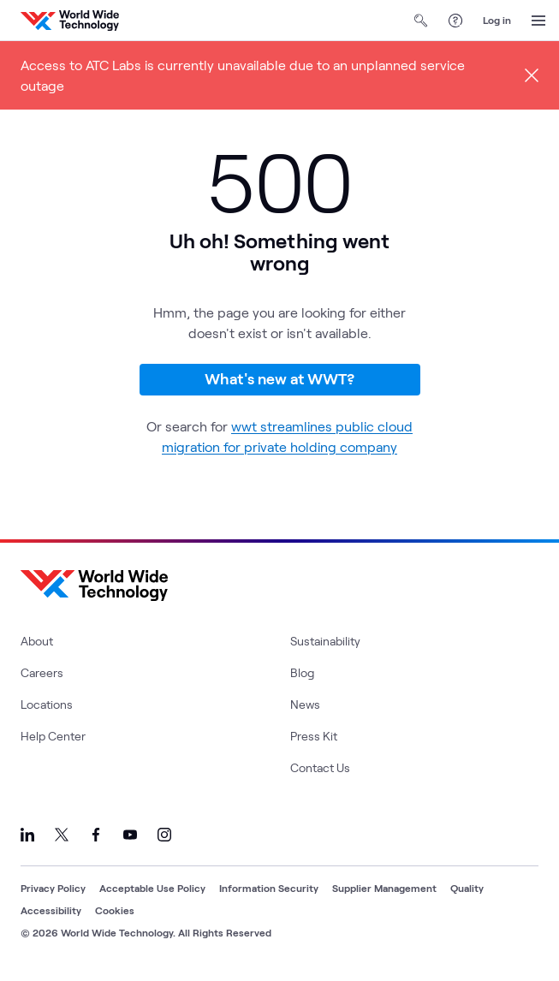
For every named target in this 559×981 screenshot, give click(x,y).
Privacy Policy (53, 888)
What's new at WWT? (279, 378)
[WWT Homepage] (70, 20)
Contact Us (320, 767)
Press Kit (313, 735)
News (305, 704)
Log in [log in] (497, 20)
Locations (47, 704)
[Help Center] (455, 20)
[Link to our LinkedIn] (27, 834)
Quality (467, 888)
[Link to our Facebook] (96, 834)
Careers (42, 672)
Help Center (53, 735)
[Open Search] (421, 20)
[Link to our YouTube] (130, 834)
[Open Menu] (538, 20)
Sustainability (325, 640)
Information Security (268, 888)
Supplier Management (384, 888)
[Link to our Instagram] (164, 834)
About (37, 640)
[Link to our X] (61, 834)
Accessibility (51, 910)
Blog (302, 672)
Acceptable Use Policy (152, 888)
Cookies (114, 910)
